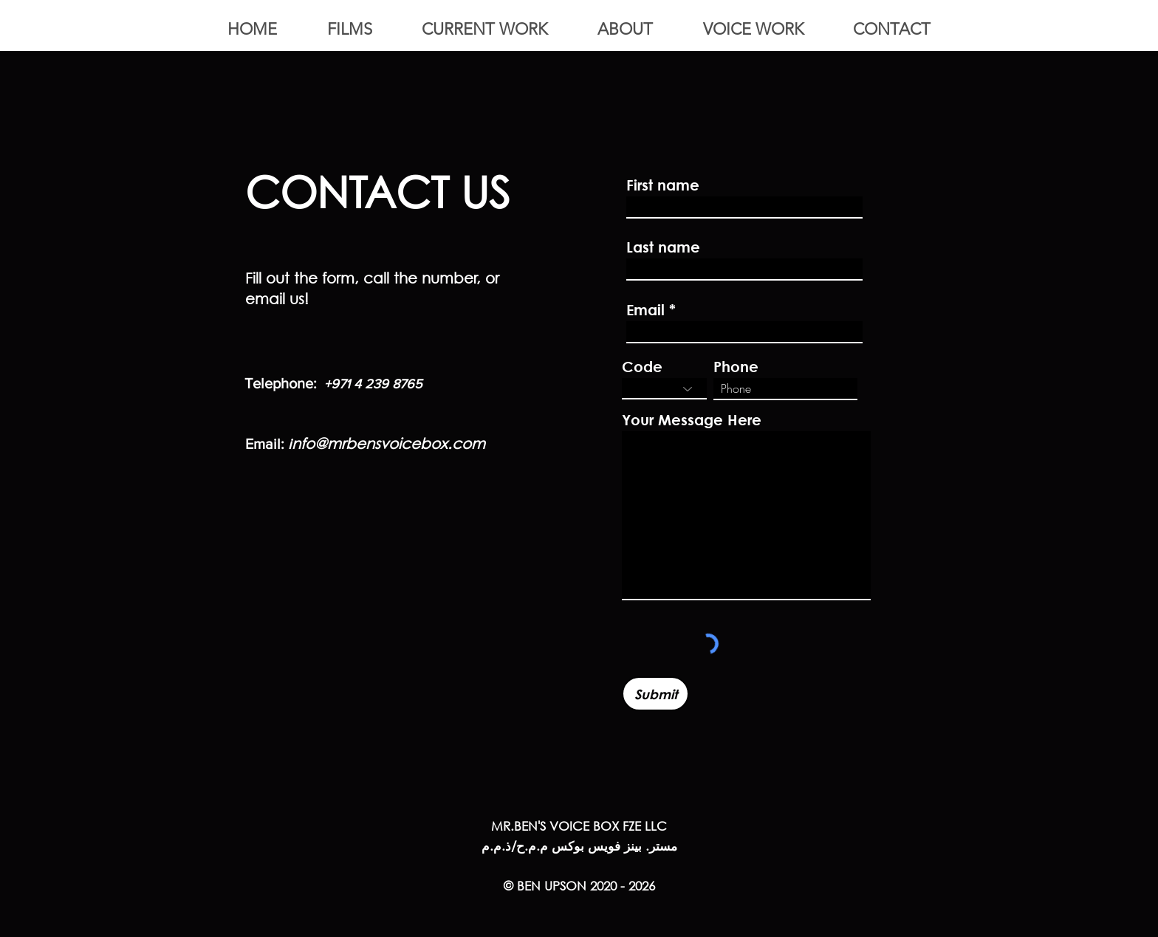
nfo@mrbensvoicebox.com (388, 443)
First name (662, 185)
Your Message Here (691, 420)
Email (645, 310)
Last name (663, 247)
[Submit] (655, 693)
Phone (735, 367)
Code (642, 367)
